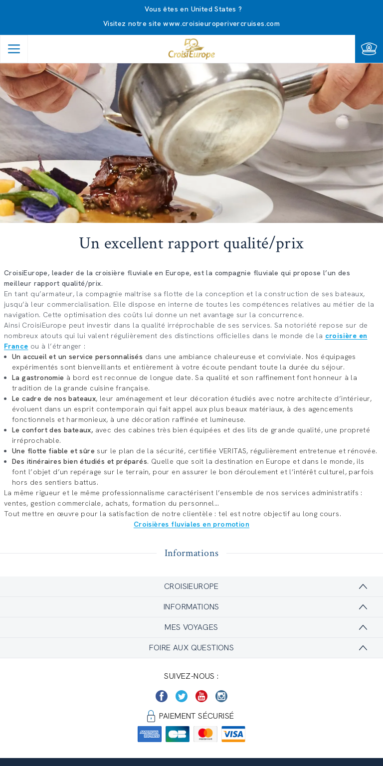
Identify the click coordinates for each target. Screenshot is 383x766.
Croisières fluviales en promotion (191, 524)
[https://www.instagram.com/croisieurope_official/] (221, 696)
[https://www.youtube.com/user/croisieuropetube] (201, 696)
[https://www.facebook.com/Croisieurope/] (162, 696)
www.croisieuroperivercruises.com (221, 23)
